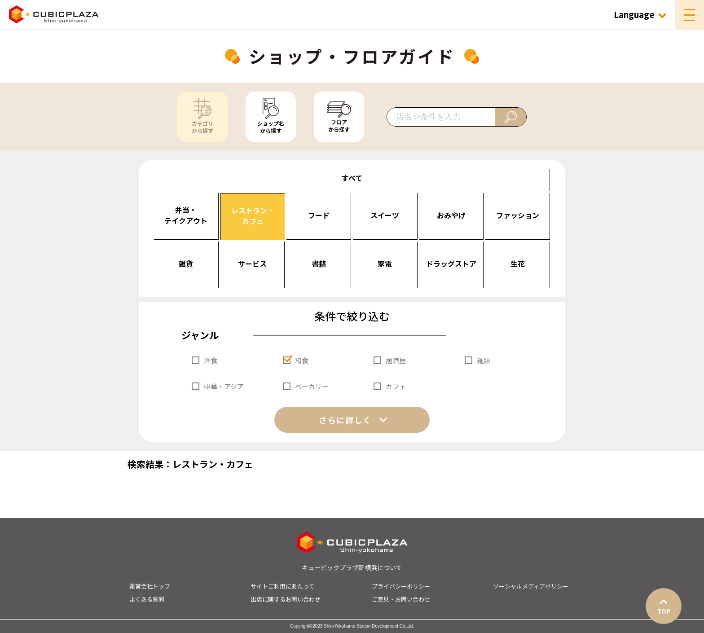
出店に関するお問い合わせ (286, 599)
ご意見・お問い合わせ (401, 599)
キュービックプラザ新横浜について (352, 567)
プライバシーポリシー (401, 586)
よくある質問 (146, 599)
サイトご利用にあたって (282, 586)
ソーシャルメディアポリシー (530, 586)
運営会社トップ (149, 586)
